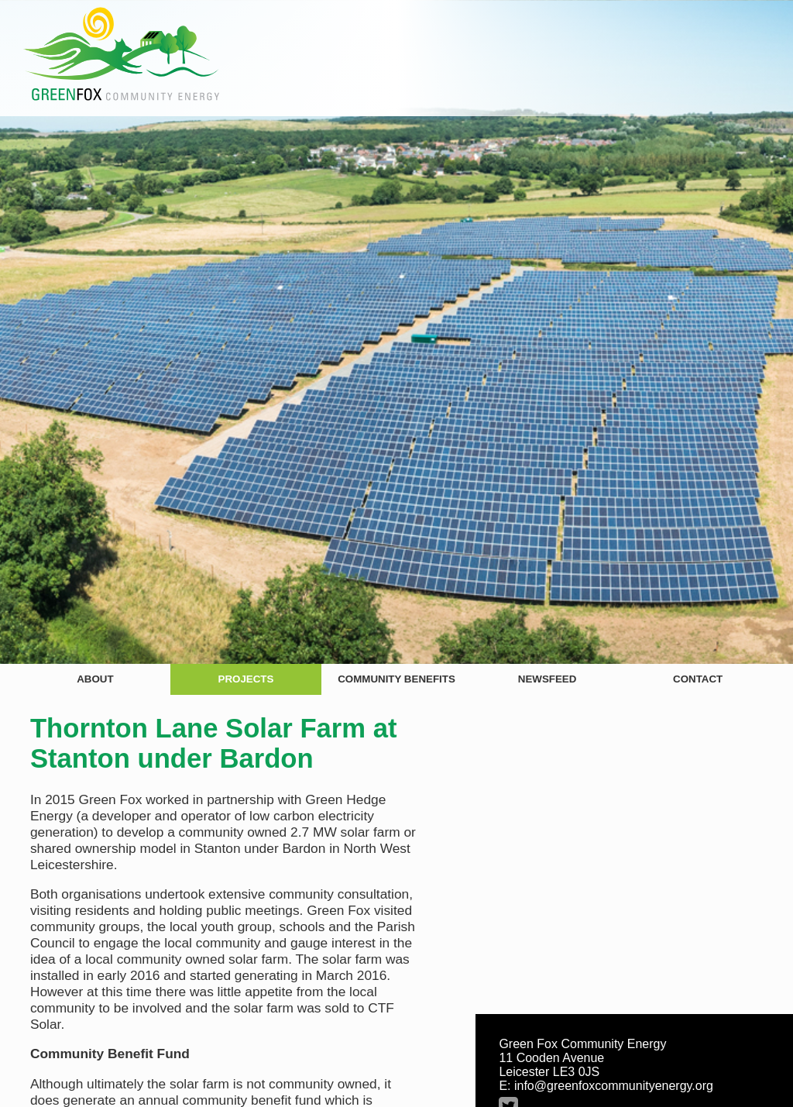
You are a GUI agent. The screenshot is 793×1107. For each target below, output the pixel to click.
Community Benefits (396, 679)
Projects (246, 679)
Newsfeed (547, 679)
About (95, 679)
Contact (698, 679)
